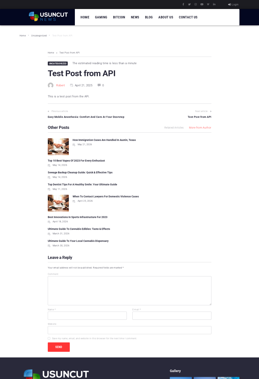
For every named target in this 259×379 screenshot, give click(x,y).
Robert (60, 85)
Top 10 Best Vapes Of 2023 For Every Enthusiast (161, 139)
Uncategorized (39, 35)
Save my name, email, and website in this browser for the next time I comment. (94, 290)
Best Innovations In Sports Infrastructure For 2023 (162, 172)
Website (52, 276)
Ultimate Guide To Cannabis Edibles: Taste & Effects (79, 192)
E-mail (136, 261)
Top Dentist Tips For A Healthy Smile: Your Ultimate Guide (167, 160)
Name (52, 261)
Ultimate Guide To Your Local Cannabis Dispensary (162, 192)
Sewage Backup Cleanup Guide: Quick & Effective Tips (80, 160)
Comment (53, 226)
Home (23, 35)
